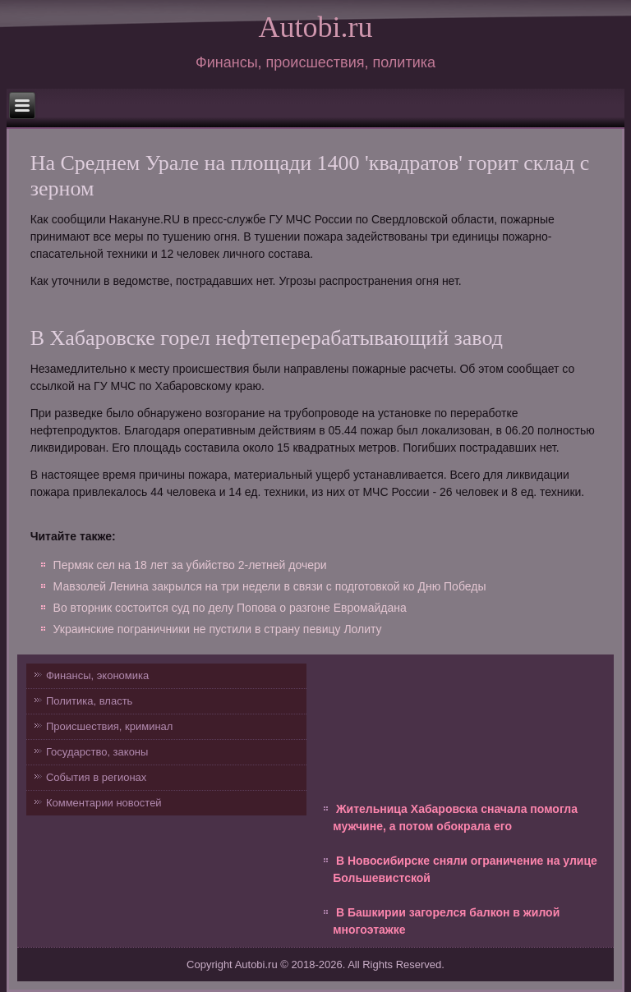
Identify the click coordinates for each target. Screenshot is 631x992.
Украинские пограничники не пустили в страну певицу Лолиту (217, 629)
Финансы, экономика (97, 675)
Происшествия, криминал (109, 726)
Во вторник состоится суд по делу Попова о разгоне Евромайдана (230, 607)
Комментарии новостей (104, 803)
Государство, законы (97, 752)
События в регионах (96, 777)
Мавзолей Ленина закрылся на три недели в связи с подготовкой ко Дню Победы (269, 586)
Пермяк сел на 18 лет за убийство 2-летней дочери (190, 565)
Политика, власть (89, 701)
